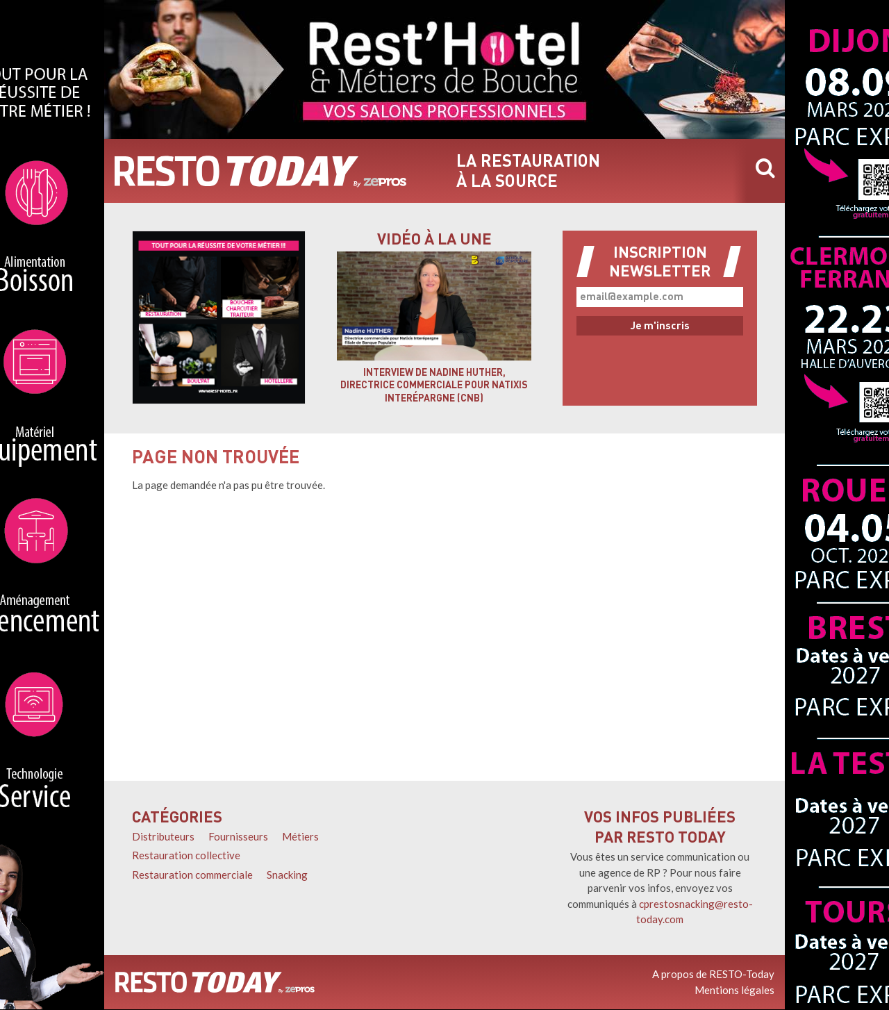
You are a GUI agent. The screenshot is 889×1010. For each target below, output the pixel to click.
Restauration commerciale (192, 874)
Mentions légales (734, 990)
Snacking (287, 874)
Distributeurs (163, 836)
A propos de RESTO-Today (713, 974)
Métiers (300, 836)
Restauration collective (186, 855)
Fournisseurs (238, 836)
